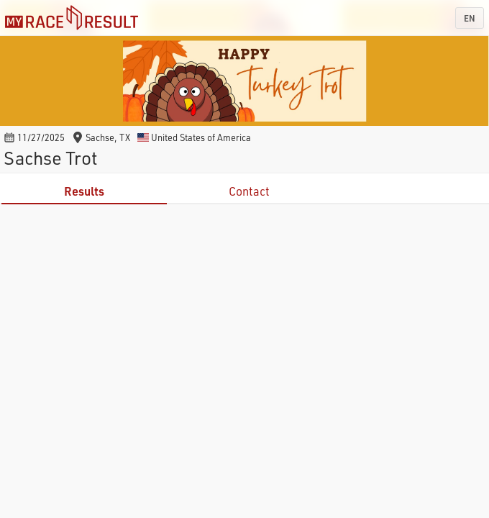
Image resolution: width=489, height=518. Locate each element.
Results (84, 191)
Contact (249, 191)
